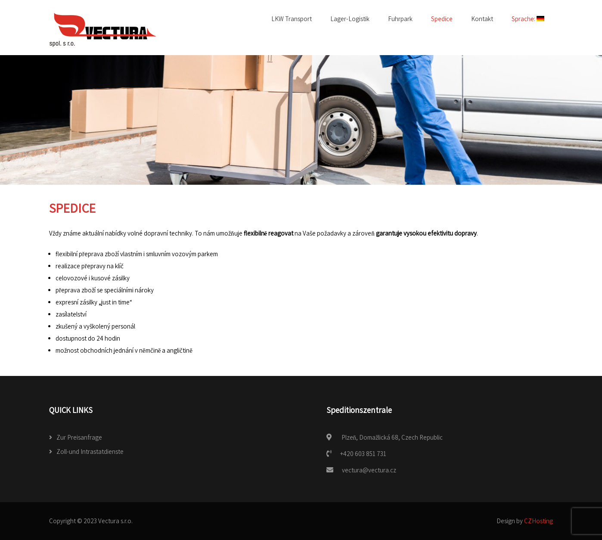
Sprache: (528, 19)
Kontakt (482, 19)
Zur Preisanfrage (79, 437)
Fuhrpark (400, 19)
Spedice (442, 19)
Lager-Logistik (349, 19)
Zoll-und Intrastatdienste (90, 451)
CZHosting (538, 521)
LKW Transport (291, 19)
